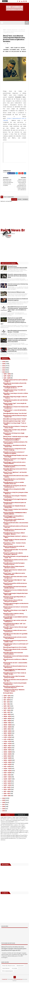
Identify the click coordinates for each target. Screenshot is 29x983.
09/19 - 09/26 (7, 719)
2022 (3, 370)
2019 (3, 801)
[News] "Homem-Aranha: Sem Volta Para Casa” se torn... (15, 510)
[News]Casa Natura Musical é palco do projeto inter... (14, 503)
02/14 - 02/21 (7, 783)
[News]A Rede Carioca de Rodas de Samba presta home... (15, 657)
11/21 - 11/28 (7, 700)
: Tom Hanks (14, 968)
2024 (3, 366)
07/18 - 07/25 (7, 738)
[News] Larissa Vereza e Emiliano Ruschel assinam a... (15, 591)
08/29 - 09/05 (8, 725)
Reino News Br (13, 230)
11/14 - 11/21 (7, 702)
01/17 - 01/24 (7, 792)
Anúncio (7, 815)
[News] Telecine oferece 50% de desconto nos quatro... (13, 601)
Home (4, 30)
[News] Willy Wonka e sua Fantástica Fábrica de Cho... (14, 480)
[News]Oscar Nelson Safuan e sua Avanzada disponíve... (13, 687)
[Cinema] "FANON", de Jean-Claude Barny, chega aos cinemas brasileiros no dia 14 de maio (17, 350)
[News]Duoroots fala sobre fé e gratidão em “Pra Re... (15, 635)
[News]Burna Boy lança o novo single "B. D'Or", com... (15, 611)
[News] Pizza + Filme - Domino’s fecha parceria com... (14, 544)
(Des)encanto (20, 966)
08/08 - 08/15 (7, 731)
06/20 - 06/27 (8, 746)
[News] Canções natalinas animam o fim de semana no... (15, 443)
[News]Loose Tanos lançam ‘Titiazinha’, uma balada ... (15, 497)
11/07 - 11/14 (7, 704)
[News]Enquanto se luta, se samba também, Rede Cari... (13, 483)
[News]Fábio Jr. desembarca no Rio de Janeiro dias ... (14, 446)
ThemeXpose (10, 979)
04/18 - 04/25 (7, 765)
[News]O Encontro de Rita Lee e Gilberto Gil (15, 660)
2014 (3, 811)
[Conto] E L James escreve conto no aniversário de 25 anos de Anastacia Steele (17, 276)
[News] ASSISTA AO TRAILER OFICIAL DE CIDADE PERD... (14, 507)
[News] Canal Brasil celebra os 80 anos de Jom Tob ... (15, 527)
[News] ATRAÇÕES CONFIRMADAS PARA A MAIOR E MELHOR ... (15, 513)
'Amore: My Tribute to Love (8, 966)
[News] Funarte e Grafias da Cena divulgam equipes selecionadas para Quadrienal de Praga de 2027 (13, 949)
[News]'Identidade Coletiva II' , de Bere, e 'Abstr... (15, 537)
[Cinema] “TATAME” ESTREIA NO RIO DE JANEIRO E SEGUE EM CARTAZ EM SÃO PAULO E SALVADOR (18, 340)
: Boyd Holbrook (5, 968)
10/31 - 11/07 (7, 706)
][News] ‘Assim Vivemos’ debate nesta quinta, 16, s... (14, 571)
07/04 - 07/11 (7, 742)
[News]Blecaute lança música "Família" (15, 419)
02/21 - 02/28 (7, 781)
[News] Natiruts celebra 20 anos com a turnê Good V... (14, 631)
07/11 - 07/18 (7, 740)
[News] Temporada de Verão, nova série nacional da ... (15, 650)
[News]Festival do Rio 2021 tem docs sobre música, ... (15, 476)
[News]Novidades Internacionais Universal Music (13, 653)
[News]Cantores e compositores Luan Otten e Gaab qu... (14, 449)
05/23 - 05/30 (8, 754)
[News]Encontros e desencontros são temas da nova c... (14, 530)
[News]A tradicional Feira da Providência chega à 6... (15, 381)
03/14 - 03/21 (7, 775)
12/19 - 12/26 (7, 376)
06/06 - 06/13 (7, 750)
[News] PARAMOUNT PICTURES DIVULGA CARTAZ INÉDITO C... (14, 670)
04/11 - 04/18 (7, 767)
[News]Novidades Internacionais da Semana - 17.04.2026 (17, 331)
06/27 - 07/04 (8, 744)
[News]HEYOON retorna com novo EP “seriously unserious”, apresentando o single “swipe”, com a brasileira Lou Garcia (18, 310)
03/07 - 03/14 (7, 777)
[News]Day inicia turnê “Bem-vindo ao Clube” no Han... (14, 674)
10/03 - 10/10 (7, 715)
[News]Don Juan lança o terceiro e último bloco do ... (15, 394)
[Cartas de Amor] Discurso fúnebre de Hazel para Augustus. (18, 300)
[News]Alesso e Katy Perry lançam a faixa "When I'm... (15, 493)
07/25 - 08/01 (7, 736)
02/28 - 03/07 (8, 779)
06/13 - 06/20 (7, 748)
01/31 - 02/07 (7, 788)
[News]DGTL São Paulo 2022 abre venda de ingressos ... (15, 577)
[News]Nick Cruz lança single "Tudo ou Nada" (14, 424)
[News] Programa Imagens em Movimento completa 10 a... (15, 604)
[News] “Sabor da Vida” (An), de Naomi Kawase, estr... (14, 431)
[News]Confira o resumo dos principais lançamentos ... (14, 684)
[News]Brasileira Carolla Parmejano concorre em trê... (14, 564)
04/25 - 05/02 (8, 763)
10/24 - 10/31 (7, 708)
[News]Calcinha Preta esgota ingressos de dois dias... (15, 500)
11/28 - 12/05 (7, 698)
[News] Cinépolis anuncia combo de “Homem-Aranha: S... (13, 547)
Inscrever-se (21, 815)
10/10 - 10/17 (7, 713)
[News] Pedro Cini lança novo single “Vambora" (13, 434)
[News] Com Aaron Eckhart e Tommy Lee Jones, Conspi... (15, 427)
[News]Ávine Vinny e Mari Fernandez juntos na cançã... (14, 677)
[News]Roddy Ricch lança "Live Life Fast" (15, 414)
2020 (3, 799)
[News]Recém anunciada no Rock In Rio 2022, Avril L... (14, 384)
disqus (19, 200)
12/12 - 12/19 (7, 378)
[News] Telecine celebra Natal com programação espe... (13, 520)
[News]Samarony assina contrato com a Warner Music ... (15, 560)
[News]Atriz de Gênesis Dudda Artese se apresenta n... (15, 667)
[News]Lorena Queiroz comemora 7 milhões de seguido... (13, 453)
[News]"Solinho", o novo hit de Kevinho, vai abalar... (15, 411)
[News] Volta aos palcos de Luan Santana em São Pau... (15, 401)
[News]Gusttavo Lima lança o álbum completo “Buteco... (14, 534)
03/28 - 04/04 (8, 771)
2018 (3, 803)
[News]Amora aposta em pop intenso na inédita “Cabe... (15, 641)
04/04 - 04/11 (7, 769)
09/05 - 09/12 (7, 723)
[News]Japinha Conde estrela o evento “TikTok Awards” (15, 638)
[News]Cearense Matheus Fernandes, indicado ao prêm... (14, 466)
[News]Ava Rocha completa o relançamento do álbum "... (12, 439)
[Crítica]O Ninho (8, 693)
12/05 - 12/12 (7, 696)
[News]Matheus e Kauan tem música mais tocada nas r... (15, 407)
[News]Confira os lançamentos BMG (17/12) (14, 490)
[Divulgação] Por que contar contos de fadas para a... (14, 621)
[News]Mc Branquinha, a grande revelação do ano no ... (12, 387)
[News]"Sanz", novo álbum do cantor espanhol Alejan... (14, 574)
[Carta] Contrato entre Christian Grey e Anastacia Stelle (18, 285)
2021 (3, 372)
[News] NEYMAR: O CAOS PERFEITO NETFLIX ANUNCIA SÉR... (15, 618)
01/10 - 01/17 (7, 794)
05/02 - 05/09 (8, 761)
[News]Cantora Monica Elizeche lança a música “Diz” (15, 416)
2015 (3, 809)
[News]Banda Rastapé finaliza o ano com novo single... (15, 456)
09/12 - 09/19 (7, 721)
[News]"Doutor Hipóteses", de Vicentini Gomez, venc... (15, 473)
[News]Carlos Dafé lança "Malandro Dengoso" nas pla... (14, 690)
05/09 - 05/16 (7, 758)
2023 (3, 368)
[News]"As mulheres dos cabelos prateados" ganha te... (13, 554)
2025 (3, 364)
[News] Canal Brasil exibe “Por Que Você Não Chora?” (15, 550)
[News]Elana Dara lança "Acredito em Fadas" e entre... (14, 391)
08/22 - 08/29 (8, 727)
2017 (3, 805)
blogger (14, 200)
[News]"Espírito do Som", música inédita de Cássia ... (15, 664)
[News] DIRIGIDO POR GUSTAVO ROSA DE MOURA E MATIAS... (14, 587)
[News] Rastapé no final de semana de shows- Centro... (14, 540)
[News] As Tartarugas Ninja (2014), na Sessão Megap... (14, 597)
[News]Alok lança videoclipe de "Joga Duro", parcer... (14, 581)
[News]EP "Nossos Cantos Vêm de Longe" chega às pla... (15, 628)
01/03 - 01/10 (7, 796)
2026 (3, 362)
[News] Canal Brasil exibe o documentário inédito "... (15, 523)
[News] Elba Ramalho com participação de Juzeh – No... (15, 557)
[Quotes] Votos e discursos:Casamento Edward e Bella (17, 267)
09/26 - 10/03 (7, 717)
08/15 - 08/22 (7, 729)
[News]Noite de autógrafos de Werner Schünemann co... (14, 486)
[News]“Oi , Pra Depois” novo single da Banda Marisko (14, 460)
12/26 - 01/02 (7, 374)
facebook (25, 200)
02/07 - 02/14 (7, 786)
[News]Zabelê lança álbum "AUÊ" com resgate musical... (14, 624)
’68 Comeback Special (7, 971)
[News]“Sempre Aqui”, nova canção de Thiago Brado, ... (14, 404)
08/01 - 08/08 (7, 733)
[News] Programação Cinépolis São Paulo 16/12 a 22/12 (15, 594)
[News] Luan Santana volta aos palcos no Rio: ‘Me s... (15, 680)
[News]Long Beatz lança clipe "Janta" (14, 421)
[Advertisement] (10, 251)
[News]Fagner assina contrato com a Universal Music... (14, 463)
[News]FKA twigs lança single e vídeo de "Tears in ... (15, 397)
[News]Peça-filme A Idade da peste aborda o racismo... (13, 567)
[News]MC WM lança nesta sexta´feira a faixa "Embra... (15, 470)
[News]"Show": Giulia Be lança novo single (15, 437)
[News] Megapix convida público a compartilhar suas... (13, 517)
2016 (3, 807)
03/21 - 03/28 (7, 773)
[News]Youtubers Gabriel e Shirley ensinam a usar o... (13, 614)
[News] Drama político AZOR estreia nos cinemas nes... (15, 584)
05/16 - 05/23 (7, 756)
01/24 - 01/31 (7, 790)
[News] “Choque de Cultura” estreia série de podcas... (15, 608)
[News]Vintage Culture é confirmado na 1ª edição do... (15, 645)
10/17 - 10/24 (7, 711)
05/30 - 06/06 (8, 752)
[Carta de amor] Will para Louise (16, 292)
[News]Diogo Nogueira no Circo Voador (15, 648)
